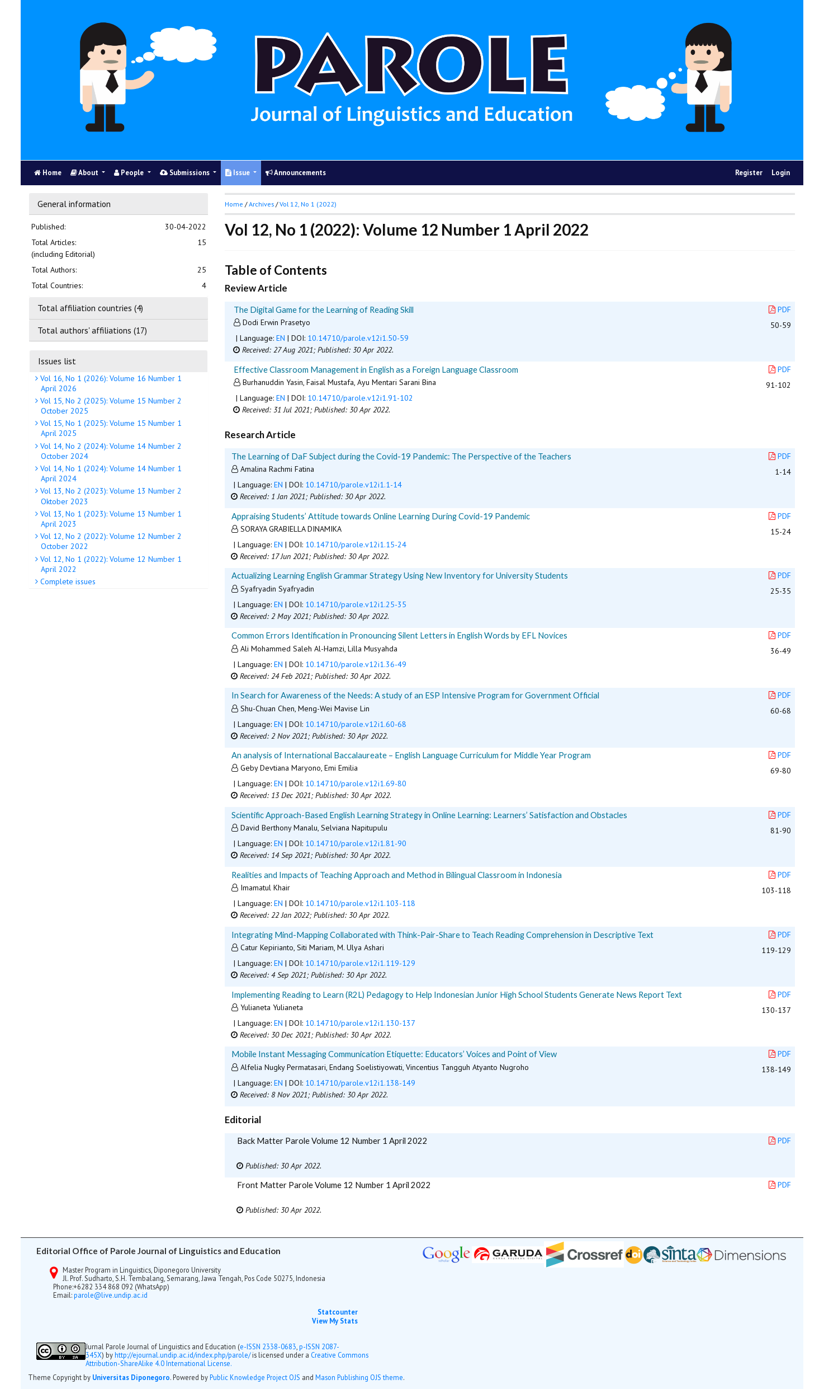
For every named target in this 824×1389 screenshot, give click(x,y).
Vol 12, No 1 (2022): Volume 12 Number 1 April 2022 (110, 564)
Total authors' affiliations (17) (92, 330)
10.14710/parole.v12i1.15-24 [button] (355, 544)
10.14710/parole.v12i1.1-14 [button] (353, 485)
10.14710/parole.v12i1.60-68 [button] (355, 724)
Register (749, 172)
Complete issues (67, 581)
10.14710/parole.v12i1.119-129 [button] (360, 963)
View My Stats (335, 1320)
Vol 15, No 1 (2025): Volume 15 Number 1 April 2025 (110, 428)
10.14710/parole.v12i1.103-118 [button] (360, 903)
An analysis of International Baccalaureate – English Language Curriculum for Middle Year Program (411, 755)
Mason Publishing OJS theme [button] (359, 1377)
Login (780, 172)
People (129, 172)
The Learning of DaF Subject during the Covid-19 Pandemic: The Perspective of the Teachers (401, 456)
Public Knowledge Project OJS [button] (255, 1377)
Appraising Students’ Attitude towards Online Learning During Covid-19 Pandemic (380, 516)
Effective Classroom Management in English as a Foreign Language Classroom (376, 369)
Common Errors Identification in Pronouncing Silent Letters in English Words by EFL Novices (399, 635)
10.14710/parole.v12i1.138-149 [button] (360, 1083)
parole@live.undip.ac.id (111, 1295)
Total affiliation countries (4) (90, 307)
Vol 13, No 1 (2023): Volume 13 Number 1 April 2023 (110, 519)
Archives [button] (261, 204)
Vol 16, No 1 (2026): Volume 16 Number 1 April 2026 (110, 383)
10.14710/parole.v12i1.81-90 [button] (355, 843)
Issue (238, 172)
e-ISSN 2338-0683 (268, 1346)
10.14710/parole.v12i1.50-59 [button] (358, 338)
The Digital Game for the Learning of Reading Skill (324, 309)
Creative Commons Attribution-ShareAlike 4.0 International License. (227, 1359)
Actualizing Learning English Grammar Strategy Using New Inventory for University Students (399, 575)
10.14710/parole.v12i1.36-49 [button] (355, 664)
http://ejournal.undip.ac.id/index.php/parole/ (182, 1354)
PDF (780, 309)
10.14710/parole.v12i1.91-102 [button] (360, 398)
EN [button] (280, 338)
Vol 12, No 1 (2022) (308, 204)
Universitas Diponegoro (131, 1377)
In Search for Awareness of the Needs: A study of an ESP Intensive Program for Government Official (415, 695)
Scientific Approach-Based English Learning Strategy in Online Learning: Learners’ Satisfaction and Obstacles (429, 815)
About (85, 172)
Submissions (185, 172)
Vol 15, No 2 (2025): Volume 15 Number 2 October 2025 (110, 406)
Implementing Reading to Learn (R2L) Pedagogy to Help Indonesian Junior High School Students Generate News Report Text (456, 994)
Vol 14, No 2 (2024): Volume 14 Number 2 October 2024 (110, 451)
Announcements (296, 172)
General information (74, 203)
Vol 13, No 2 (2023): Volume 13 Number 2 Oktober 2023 (110, 496)
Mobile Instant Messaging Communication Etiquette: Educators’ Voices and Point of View (394, 1054)
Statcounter (338, 1311)
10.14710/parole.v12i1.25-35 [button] (355, 604)
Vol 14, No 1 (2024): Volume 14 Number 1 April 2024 (110, 473)
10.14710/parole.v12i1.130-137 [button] (360, 1023)
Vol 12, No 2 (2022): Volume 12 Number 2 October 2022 (110, 541)
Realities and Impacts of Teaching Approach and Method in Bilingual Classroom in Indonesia (396, 875)
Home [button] (234, 204)
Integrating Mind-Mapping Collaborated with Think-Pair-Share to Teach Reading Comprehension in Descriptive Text (442, 935)
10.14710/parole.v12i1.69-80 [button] (355, 783)
